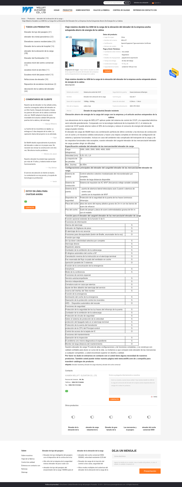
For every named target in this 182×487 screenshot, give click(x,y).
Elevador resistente (78, 365)
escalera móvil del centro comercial (38, 63)
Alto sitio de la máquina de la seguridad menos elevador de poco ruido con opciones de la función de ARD (57, 462)
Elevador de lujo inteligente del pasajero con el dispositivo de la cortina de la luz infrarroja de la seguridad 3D (57, 456)
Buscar (127, 3)
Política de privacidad (51, 484)
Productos (67, 10)
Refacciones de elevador (34, 79)
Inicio (23, 19)
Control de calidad (121, 10)
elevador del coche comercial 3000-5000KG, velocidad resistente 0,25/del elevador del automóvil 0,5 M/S (149, 428)
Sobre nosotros (83, 10)
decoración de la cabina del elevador (39, 89)
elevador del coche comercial (111, 365)
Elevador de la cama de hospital (37, 46)
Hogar (56, 10)
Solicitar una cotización (141, 2)
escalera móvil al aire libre (35, 70)
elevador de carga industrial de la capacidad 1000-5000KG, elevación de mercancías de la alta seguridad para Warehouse (92, 428)
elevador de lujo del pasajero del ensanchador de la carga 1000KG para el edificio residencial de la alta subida (58, 469)
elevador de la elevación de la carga (49, 19)
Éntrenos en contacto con (145, 10)
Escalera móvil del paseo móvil (37, 75)
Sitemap (24, 472)
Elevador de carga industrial (93, 365)
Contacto (108, 71)
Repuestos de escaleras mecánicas (38, 84)
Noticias (24, 469)
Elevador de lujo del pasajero (36, 32)
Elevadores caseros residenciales (38, 41)
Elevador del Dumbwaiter (34, 58)
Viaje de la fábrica (101, 10)
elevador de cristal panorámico (37, 37)
